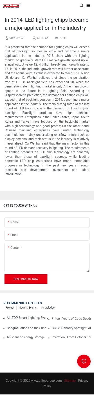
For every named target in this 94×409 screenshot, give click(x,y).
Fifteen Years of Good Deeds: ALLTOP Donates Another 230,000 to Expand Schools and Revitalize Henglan (71, 318)
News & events (28, 307)
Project (10, 307)
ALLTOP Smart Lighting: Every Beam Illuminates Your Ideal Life (28, 318)
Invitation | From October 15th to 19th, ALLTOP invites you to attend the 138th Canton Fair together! (71, 337)
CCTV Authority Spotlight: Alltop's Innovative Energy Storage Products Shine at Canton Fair (71, 328)
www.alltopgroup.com (46, 380)
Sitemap (70, 380)
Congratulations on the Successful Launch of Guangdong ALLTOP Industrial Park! (26, 328)
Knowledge (48, 307)
